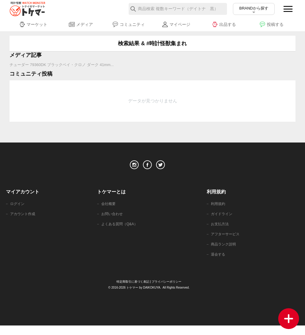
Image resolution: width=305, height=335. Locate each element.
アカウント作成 (23, 220)
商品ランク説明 (224, 253)
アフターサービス (226, 242)
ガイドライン (222, 220)
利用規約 (218, 210)
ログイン (18, 210)
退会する (218, 263)
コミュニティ (128, 24)
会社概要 (109, 210)
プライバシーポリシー (168, 291)
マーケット (33, 24)
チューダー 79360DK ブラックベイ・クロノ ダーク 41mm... (62, 64)
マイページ (176, 24)
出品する (224, 24)
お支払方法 (220, 231)
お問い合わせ (113, 220)
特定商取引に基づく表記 (131, 291)
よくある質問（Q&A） (120, 231)
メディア (81, 24)
